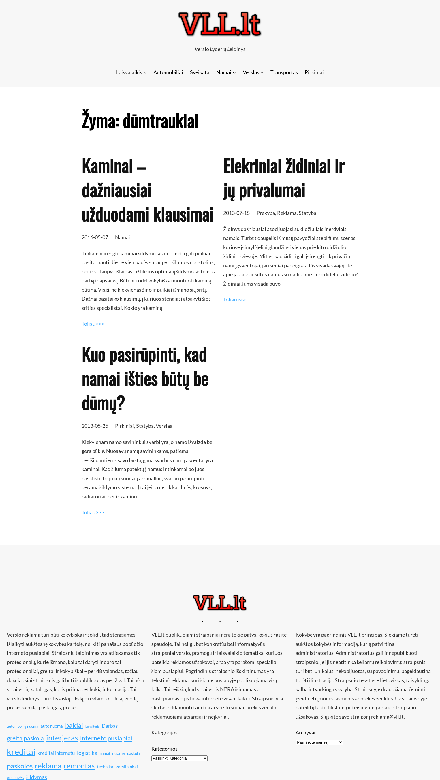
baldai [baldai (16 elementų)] (74, 725)
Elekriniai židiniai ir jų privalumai (283, 177)
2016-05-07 (95, 237)
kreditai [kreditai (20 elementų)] (21, 752)
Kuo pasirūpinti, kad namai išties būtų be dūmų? (145, 378)
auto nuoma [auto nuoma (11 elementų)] (52, 726)
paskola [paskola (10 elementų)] (133, 753)
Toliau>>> (93, 323)
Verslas (164, 426)
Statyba (307, 213)
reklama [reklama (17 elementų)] (48, 765)
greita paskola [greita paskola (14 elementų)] (25, 738)
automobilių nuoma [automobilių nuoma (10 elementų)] (22, 726)
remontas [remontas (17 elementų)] (79, 765)
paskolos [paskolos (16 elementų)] (20, 766)
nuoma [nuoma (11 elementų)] (118, 753)
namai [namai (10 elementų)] (105, 753)
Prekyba (266, 213)
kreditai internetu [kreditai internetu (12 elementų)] (56, 753)
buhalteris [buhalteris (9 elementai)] (92, 726)
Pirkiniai (124, 426)
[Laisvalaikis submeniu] (145, 72)
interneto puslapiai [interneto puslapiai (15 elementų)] (106, 738)
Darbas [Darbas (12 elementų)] (110, 726)
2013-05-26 (95, 426)
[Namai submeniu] (234, 72)
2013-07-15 (236, 213)
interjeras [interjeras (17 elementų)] (62, 737)
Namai (122, 237)
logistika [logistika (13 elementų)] (87, 752)
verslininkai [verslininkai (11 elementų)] (127, 766)
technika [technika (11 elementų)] (105, 766)
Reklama (287, 213)
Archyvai (305, 732)
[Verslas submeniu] (262, 72)
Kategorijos (164, 748)
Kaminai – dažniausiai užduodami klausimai (147, 189)
